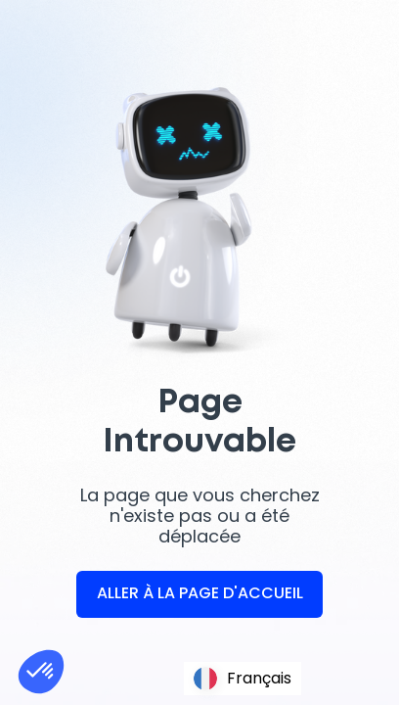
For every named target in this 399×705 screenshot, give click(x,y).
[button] (41, 671)
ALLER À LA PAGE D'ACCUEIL (200, 593)
